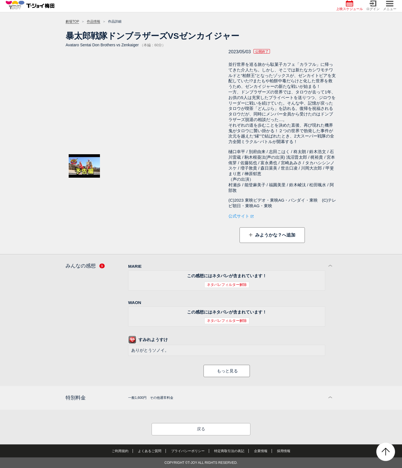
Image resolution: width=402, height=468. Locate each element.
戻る (201, 428)
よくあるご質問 (149, 451)
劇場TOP (72, 21)
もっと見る (227, 370)
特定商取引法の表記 (229, 451)
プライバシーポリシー (188, 451)
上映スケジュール (349, 6)
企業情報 (260, 451)
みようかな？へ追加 (274, 235)
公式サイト (238, 216)
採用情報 (283, 451)
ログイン (373, 6)
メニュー (389, 6)
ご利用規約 (120, 451)
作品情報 (93, 21)
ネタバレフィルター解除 (227, 285)
